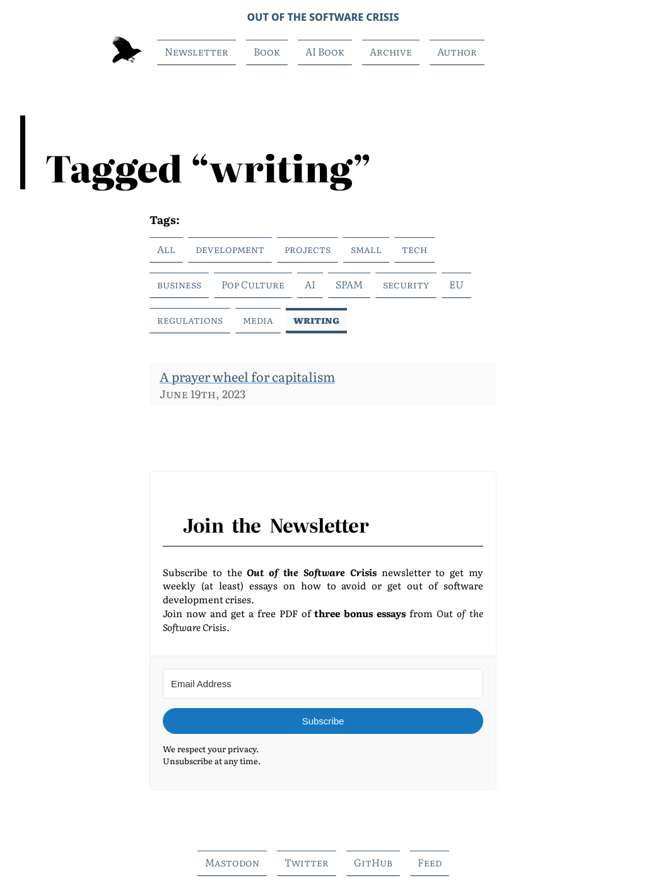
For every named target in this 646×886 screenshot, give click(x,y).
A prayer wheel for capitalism (247, 376)
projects (308, 248)
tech (414, 248)
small (366, 248)
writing (316, 319)
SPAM (349, 284)
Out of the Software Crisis (323, 17)
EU (456, 284)
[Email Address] (323, 684)
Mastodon (232, 862)
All (166, 248)
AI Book (324, 51)
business (179, 284)
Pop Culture (253, 284)
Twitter (307, 862)
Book (267, 51)
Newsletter (196, 51)
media (258, 319)
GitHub (373, 862)
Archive (391, 51)
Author (457, 51)
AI (310, 284)
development (230, 248)
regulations (190, 319)
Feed (430, 862)
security (406, 284)
